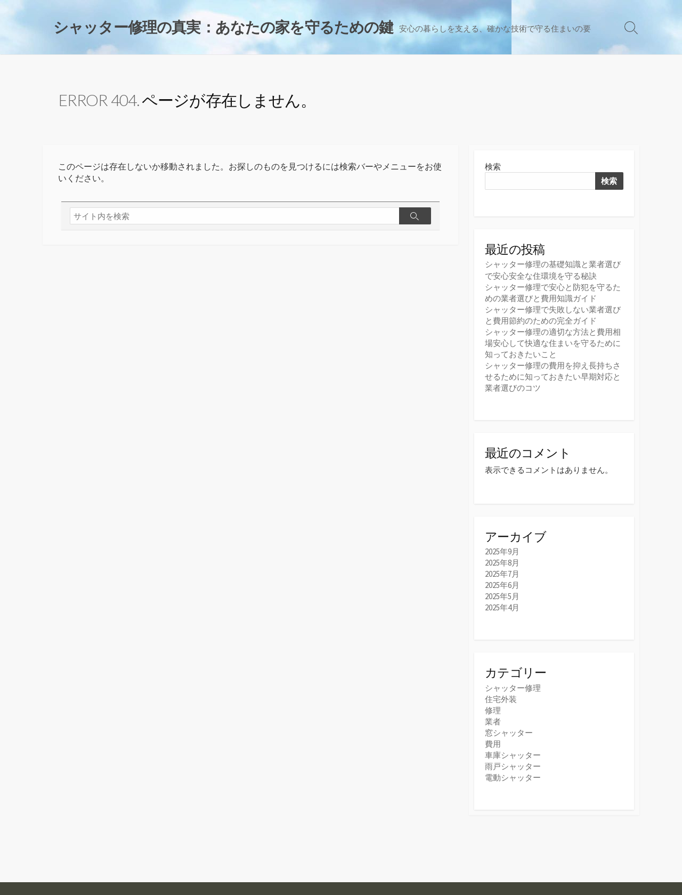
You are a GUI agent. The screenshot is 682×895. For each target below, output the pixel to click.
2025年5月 (502, 596)
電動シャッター (513, 777)
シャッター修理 (513, 688)
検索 (493, 167)
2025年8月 (502, 563)
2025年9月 (502, 551)
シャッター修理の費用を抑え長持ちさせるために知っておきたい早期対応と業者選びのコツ (553, 376)
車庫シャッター (513, 755)
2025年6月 (502, 585)
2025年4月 (502, 607)
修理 (493, 710)
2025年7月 (502, 574)
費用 (493, 744)
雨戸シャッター (513, 766)
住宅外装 (501, 699)
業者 (493, 721)
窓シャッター (509, 733)
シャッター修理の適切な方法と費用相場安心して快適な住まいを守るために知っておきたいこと (553, 343)
